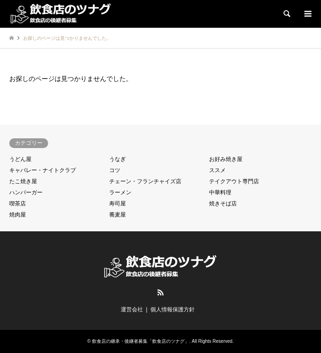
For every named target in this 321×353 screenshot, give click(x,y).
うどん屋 (20, 159)
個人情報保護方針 (172, 309)
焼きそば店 (223, 203)
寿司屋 (117, 203)
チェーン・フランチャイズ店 (145, 181)
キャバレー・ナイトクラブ (42, 170)
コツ (114, 170)
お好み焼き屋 (225, 159)
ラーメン (120, 192)
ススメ (217, 170)
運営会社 (132, 309)
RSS (160, 292)
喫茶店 (17, 203)
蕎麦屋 (117, 214)
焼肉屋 (17, 214)
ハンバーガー (26, 192)
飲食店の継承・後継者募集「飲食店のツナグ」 (140, 341)
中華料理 (220, 192)
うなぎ (117, 159)
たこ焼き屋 (23, 181)
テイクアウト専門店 (234, 181)
